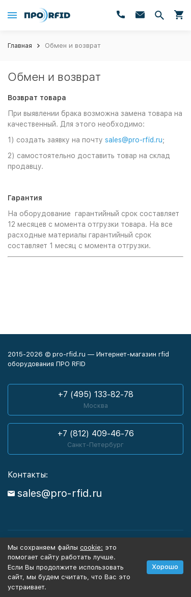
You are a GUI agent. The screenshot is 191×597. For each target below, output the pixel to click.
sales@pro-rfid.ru (133, 140)
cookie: (91, 547)
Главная (20, 45)
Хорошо (165, 567)
